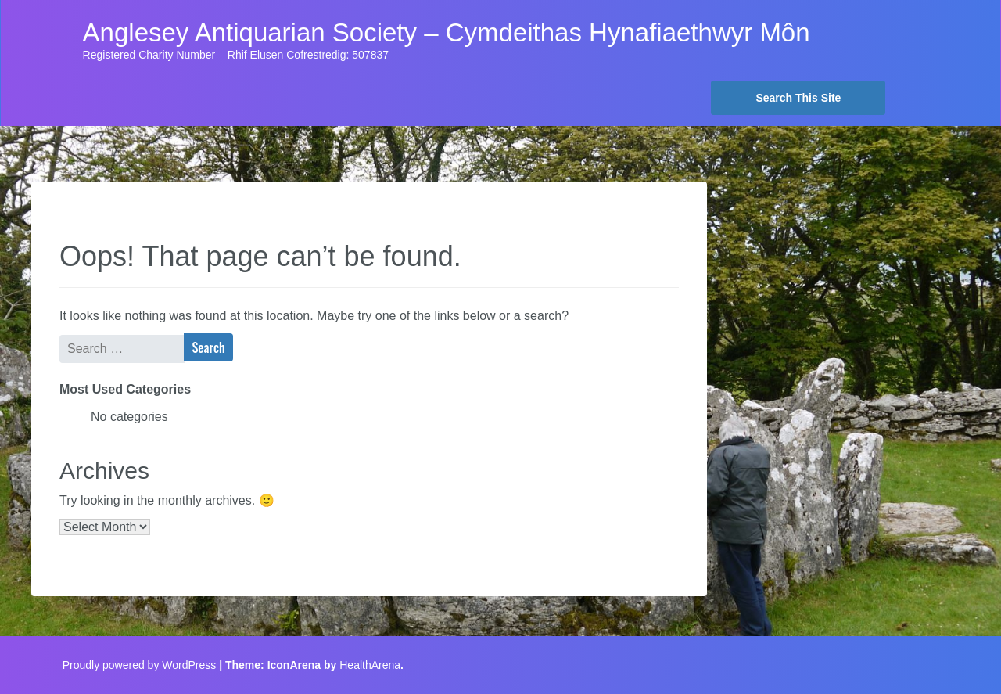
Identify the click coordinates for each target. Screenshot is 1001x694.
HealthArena (369, 665)
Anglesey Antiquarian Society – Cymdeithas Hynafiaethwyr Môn (446, 33)
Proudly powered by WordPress (140, 665)
